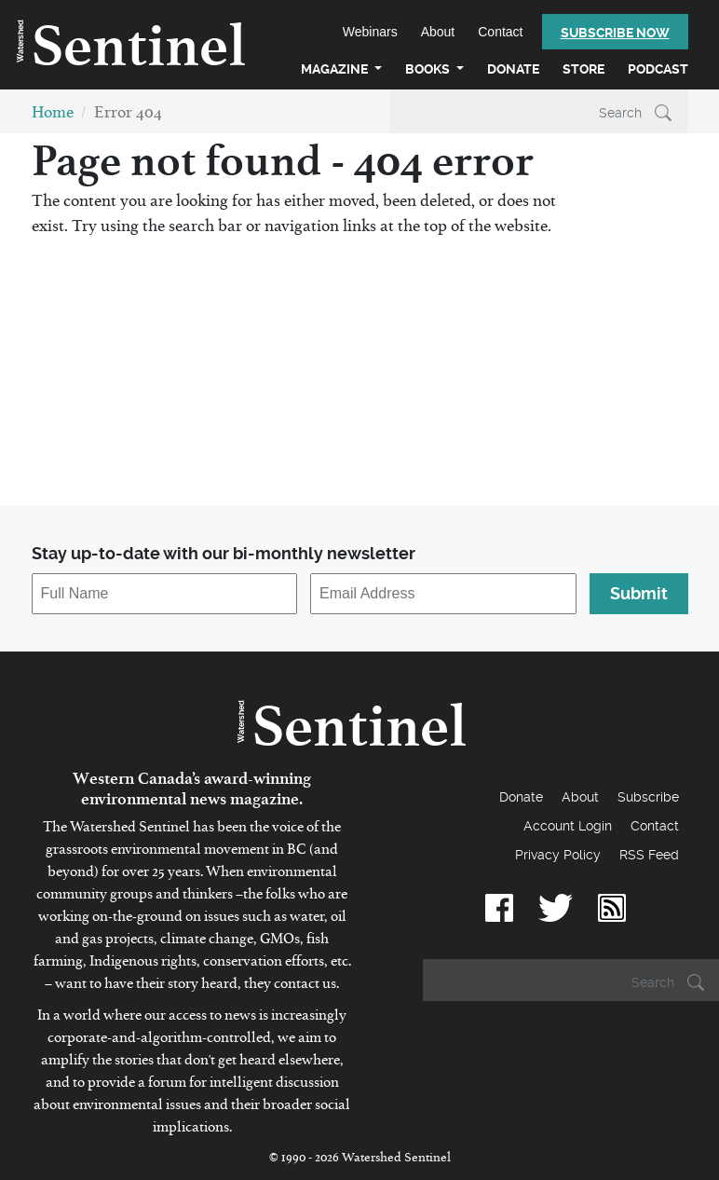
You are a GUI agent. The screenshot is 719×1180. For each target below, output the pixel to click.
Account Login (567, 825)
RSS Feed (649, 854)
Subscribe (648, 796)
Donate (513, 69)
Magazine (336, 69)
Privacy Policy (558, 854)
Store (583, 69)
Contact (500, 31)
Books (429, 69)
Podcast (658, 69)
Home (53, 116)
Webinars (370, 31)
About (438, 31)
